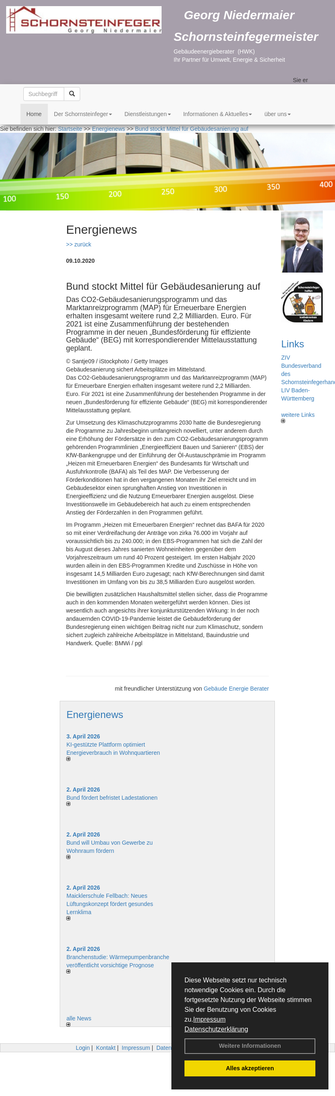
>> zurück (78, 244)
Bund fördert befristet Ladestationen (111, 797)
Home (34, 114)
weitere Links (298, 417)
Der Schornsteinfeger (83, 114)
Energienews (94, 714)
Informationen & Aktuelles (217, 114)
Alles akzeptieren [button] (250, 1068)
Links (292, 343)
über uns (277, 114)
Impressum (209, 1019)
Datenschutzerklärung (216, 1029)
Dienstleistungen (147, 114)
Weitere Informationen (250, 1045)
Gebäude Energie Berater (236, 688)
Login (83, 1048)
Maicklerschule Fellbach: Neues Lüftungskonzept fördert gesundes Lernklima (109, 903)
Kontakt (105, 1048)
